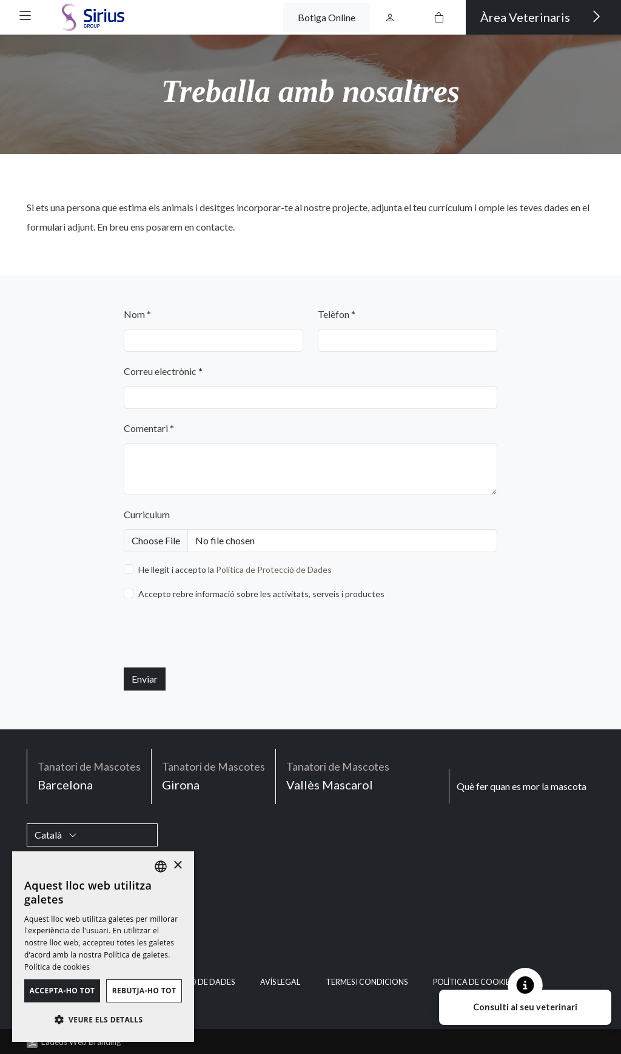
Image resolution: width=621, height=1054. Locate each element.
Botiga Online (326, 17)
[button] (25, 15)
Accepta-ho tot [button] (62, 990)
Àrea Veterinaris (540, 16)
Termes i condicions (367, 982)
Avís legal (280, 982)
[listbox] (161, 866)
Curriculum (147, 514)
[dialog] (103, 946)
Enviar (145, 678)
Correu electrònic (163, 371)
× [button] (177, 865)
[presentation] (216, 634)
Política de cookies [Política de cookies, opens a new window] (57, 967)
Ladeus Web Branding (81, 1042)
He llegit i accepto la (235, 569)
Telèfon (336, 314)
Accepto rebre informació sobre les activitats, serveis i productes (261, 594)
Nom (137, 314)
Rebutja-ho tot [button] (144, 990)
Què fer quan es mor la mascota (521, 786)
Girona (213, 775)
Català (56, 834)
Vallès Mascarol (337, 775)
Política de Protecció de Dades (274, 569)
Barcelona (89, 775)
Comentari (149, 428)
